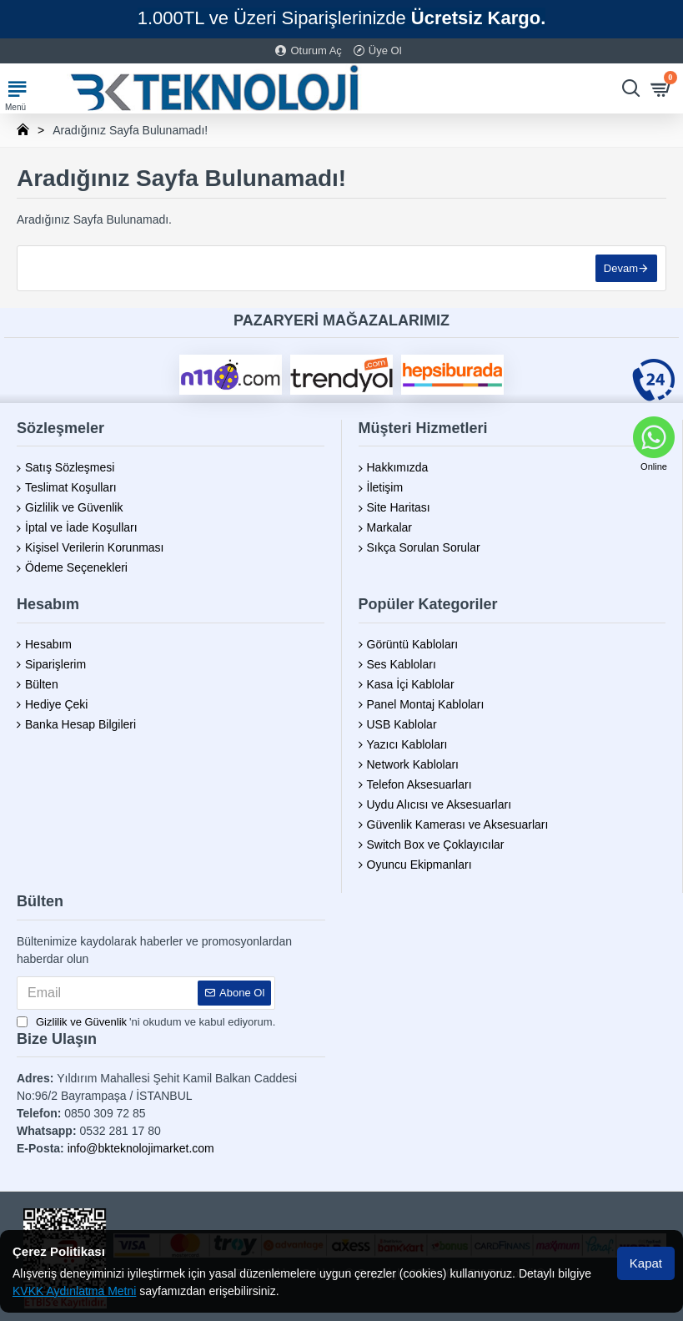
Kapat (646, 1263)
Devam (621, 268)
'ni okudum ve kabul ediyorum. (146, 1022)
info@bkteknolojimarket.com (141, 1148)
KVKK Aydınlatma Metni (74, 1291)
